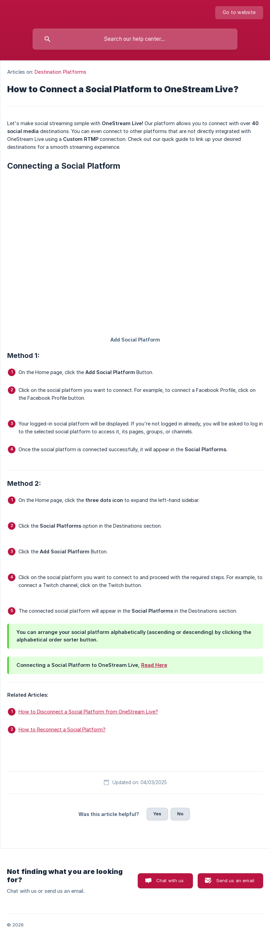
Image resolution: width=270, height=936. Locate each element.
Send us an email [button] (235, 880)
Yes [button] (157, 813)
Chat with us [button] (170, 880)
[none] (239, 12)
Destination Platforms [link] (60, 72)
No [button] (180, 813)
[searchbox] (135, 39)
